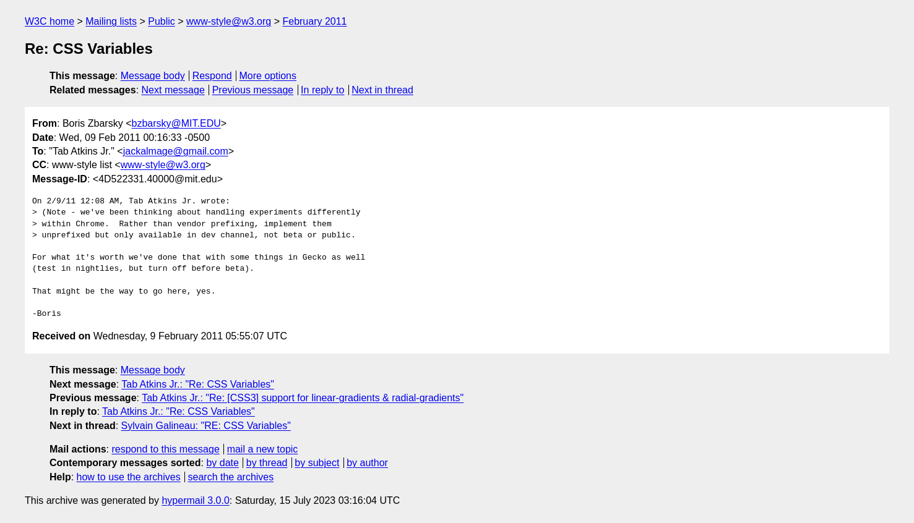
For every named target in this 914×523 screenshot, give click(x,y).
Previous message (253, 90)
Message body (153, 75)
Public (161, 21)
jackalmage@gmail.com (175, 151)
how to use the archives (129, 477)
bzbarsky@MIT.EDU (175, 123)
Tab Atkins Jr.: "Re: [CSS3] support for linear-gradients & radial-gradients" (302, 398)
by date (222, 462)
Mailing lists (111, 21)
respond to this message (165, 449)
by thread (267, 462)
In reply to (322, 90)
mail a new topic (262, 449)
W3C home (49, 21)
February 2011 (314, 21)
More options (268, 75)
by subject (317, 462)
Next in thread (382, 90)
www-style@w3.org (228, 21)
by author (367, 462)
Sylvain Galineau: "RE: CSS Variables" (206, 425)
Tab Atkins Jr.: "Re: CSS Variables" (197, 384)
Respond (212, 75)
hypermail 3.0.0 (195, 500)
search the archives (231, 477)
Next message (173, 90)
